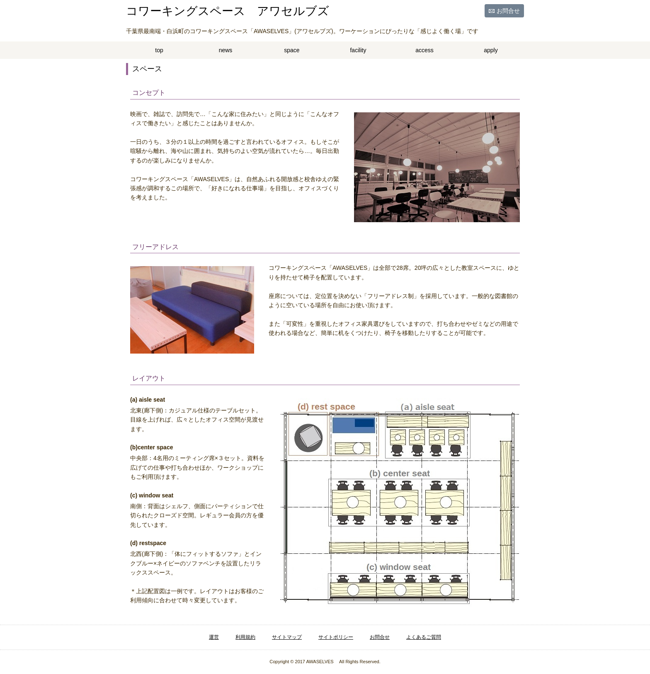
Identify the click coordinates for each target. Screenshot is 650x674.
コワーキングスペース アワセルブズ (227, 11)
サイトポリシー (335, 637)
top (159, 50)
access (424, 50)
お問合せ (508, 10)
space (291, 50)
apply (490, 50)
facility (358, 50)
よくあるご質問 (423, 637)
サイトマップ (287, 637)
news (226, 50)
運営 (214, 637)
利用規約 (245, 637)
